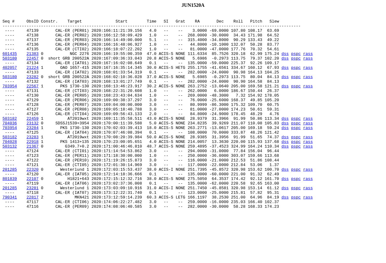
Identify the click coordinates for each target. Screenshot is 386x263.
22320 (33, 200)
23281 (33, 223)
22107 (33, 212)
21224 (33, 78)
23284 (33, 150)
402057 (9, 78)
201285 (9, 200)
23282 (33, 89)
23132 (33, 145)
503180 (9, 67)
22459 (33, 139)
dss (285, 62)
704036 (9, 145)
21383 (33, 62)
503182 (9, 139)
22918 (33, 167)
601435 (9, 62)
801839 (9, 212)
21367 (33, 173)
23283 (33, 162)
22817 (33, 234)
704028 (9, 167)
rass (308, 62)
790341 (9, 234)
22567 (33, 100)
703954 (9, 100)
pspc (296, 62)
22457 (33, 67)
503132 (9, 173)
